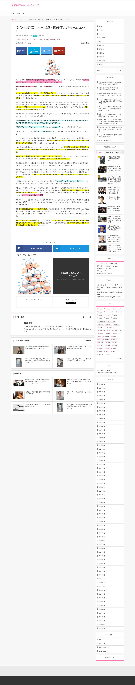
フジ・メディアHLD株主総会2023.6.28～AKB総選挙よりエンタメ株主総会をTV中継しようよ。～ (111, 108)
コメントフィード (104, 647)
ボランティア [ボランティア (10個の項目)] (117, 315)
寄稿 (100, 41)
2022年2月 (102, 418)
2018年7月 (102, 506)
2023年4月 (102, 399)
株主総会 (101, 53)
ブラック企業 (38, 39)
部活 (59, 39)
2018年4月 (102, 518)
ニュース (101, 34)
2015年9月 (102, 628)
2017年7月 (102, 552)
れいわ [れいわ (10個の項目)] (100, 309)
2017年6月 (102, 556)
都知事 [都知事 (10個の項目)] (100, 352)
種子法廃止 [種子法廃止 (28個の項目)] (115, 339)
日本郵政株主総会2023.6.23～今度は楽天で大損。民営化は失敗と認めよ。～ (110, 94)
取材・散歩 (102, 37)
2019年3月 (102, 476)
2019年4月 (102, 472)
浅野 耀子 (41, 35)
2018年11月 (102, 491)
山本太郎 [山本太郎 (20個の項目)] (110, 330)
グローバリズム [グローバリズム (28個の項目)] (110, 312)
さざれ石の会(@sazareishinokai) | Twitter (109, 285)
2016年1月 (102, 620)
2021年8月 (102, 422)
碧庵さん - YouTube (102, 271)
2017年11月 (102, 537)
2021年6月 (102, 430)
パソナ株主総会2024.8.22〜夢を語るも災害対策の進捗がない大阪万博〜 (110, 83)
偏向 (46, 39)
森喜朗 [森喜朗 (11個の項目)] (108, 333)
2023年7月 (102, 395)
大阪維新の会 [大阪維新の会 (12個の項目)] (102, 321)
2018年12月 (102, 487)
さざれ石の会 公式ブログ (25, 5)
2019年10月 (102, 453)
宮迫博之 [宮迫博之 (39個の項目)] (117, 324)
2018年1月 (102, 529)
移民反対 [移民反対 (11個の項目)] (107, 339)
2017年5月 (102, 559)
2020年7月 (102, 441)
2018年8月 (102, 502)
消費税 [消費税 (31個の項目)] (114, 336)
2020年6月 (102, 445)
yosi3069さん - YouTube (104, 268)
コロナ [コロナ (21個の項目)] (119, 312)
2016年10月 (102, 586)
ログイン (101, 639)
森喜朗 (53, 39)
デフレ (30, 39)
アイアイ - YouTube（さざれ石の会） (108, 263)
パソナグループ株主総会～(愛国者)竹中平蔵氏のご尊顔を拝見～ (110, 135)
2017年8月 (102, 548)
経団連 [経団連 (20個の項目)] (108, 342)
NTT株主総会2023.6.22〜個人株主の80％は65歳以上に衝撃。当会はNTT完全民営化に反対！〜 (110, 101)
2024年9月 (102, 384)
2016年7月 (102, 598)
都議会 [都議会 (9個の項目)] (107, 352)
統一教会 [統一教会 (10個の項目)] (101, 345)
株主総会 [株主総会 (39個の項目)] (101, 333)
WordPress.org (103, 651)
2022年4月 (102, 415)
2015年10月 (102, 624)
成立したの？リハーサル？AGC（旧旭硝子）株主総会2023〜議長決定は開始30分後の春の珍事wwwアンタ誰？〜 (111, 121)
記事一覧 (88, 340)
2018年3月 (102, 521)
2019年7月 (102, 460)
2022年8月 (102, 407)
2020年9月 (102, 437)
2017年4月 (102, 563)
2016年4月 (102, 609)
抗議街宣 (101, 45)
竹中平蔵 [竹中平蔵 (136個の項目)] (101, 342)
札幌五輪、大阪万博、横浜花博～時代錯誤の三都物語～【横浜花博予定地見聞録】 (110, 129)
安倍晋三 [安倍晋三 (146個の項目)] (109, 324)
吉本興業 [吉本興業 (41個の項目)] (115, 318)
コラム (20, 19)
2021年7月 (102, 426)
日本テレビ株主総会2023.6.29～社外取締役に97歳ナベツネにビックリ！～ (110, 115)
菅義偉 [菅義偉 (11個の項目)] (114, 348)
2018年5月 (102, 514)
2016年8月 (102, 594)
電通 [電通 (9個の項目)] (114, 352)
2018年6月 (102, 510)
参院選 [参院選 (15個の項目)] (107, 318)
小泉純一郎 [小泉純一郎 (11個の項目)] (111, 327)
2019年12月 (102, 449)
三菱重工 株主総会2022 (105, 140)
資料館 (100, 64)
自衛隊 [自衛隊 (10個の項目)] (115, 345)
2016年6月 (102, 601)
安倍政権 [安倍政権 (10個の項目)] (101, 324)
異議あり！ (102, 60)
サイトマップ (21, 13)
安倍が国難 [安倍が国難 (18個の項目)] (112, 321)
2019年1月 (102, 483)
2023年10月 (102, 388)
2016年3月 (102, 613)
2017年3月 (102, 567)
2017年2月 (102, 571)
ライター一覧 (87, 317)
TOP (12, 13)
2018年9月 (102, 498)
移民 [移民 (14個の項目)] (100, 339)
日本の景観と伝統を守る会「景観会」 (108, 372)
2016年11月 (102, 582)
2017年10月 (102, 540)
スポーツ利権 (21, 39)
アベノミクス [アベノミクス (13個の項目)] (109, 309)
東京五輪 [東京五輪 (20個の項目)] (118, 330)
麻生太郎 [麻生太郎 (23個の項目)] (101, 355)
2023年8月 (102, 392)
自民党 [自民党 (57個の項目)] (108, 345)
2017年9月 (102, 544)
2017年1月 (102, 575)
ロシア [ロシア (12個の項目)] (100, 318)
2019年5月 (102, 468)
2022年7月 (102, 411)
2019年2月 (102, 479)
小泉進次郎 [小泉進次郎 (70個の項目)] (102, 330)
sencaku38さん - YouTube (104, 273)
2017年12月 (102, 533)
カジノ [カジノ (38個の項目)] (100, 312)
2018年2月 (102, 525)
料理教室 (101, 49)
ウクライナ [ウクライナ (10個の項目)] (119, 309)
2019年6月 (102, 464)
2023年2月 (102, 403)
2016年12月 (102, 578)
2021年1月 (102, 434)
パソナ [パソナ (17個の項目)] (108, 315)
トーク (100, 30)
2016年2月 (102, 617)
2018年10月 (102, 495)
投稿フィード (102, 643)
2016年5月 (102, 605)
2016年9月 (102, 590)
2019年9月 (102, 456)
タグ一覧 (120, 358)
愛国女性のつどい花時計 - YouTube (107, 266)
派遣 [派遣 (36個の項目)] (100, 336)
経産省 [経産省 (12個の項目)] (115, 342)
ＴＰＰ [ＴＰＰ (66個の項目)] (108, 355)
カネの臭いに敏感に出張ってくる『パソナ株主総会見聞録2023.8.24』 (110, 88)
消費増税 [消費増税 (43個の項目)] (107, 336)
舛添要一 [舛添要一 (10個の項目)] (101, 348)
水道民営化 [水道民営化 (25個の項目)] (117, 333)
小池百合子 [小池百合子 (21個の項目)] (102, 327)
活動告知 (101, 56)
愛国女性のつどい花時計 (104, 370)
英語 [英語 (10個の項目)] (108, 348)
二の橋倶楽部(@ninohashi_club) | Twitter (108, 297)
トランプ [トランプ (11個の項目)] (101, 315)
